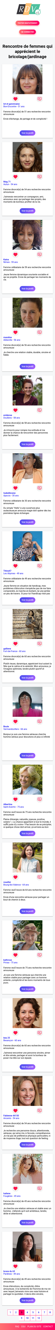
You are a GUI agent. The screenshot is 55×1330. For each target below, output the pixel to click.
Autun (6, 184)
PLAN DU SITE (34, 1326)
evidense (7, 415)
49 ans (20, 573)
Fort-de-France (10, 651)
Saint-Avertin (9, 807)
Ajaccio (7, 495)
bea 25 (6, 1038)
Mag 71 (7, 181)
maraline (7, 337)
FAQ (17, 1326)
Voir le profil (27, 133)
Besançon (8, 1040)
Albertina (7, 804)
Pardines (7, 1274)
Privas (6, 962)
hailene (6, 1193)
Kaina (6, 259)
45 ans (17, 1196)
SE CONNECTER (27, 32)
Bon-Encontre (9, 106)
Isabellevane (9, 493)
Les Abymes (9, 573)
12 (38, 1318)
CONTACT (48, 1326)
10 (27, 1318)
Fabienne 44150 (11, 1115)
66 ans (24, 729)
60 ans (22, 651)
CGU (23, 1326)
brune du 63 (9, 1271)
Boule (6, 726)
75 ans (20, 807)
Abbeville (7, 340)
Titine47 (7, 571)
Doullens (7, 417)
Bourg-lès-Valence (12, 884)
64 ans (25, 884)
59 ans (14, 262)
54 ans (14, 184)
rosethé (7, 882)
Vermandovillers (11, 729)
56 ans (17, 340)
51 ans (21, 106)
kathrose (7, 960)
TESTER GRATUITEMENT (27, 23)
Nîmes (6, 262)
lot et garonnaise (11, 104)
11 (33, 1318)
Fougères (7, 1196)
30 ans (15, 495)
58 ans (16, 417)
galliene (7, 648)
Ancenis (7, 1118)
